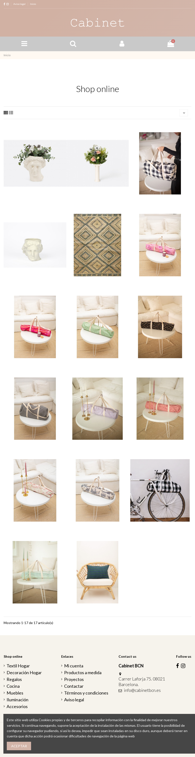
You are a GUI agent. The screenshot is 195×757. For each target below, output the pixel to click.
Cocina (13, 686)
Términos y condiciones (86, 692)
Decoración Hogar (24, 672)
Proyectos (74, 679)
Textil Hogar (18, 665)
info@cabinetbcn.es (142, 690)
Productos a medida (83, 672)
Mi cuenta (73, 665)
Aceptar (19, 746)
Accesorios (17, 706)
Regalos (14, 679)
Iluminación (17, 699)
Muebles (15, 692)
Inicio (33, 3)
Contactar (74, 686)
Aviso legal (19, 3)
